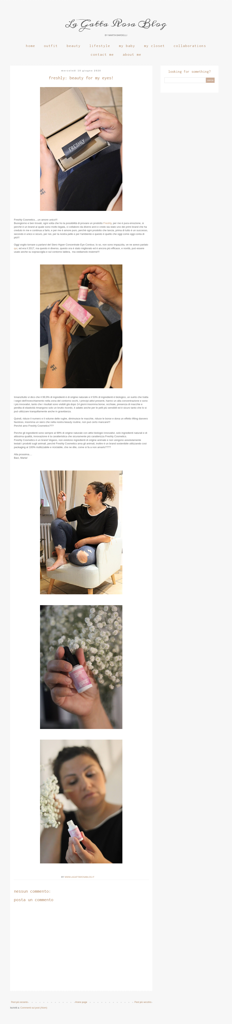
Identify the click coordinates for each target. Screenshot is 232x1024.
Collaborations (190, 46)
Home (30, 46)
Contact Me (102, 54)
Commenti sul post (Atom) (33, 1007)
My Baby (127, 46)
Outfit (51, 46)
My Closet (154, 46)
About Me (132, 54)
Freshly (107, 223)
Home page (81, 1002)
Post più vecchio (143, 1002)
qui (15, 248)
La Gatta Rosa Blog (116, 23)
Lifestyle (99, 46)
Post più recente (19, 1002)
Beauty (74, 46)
